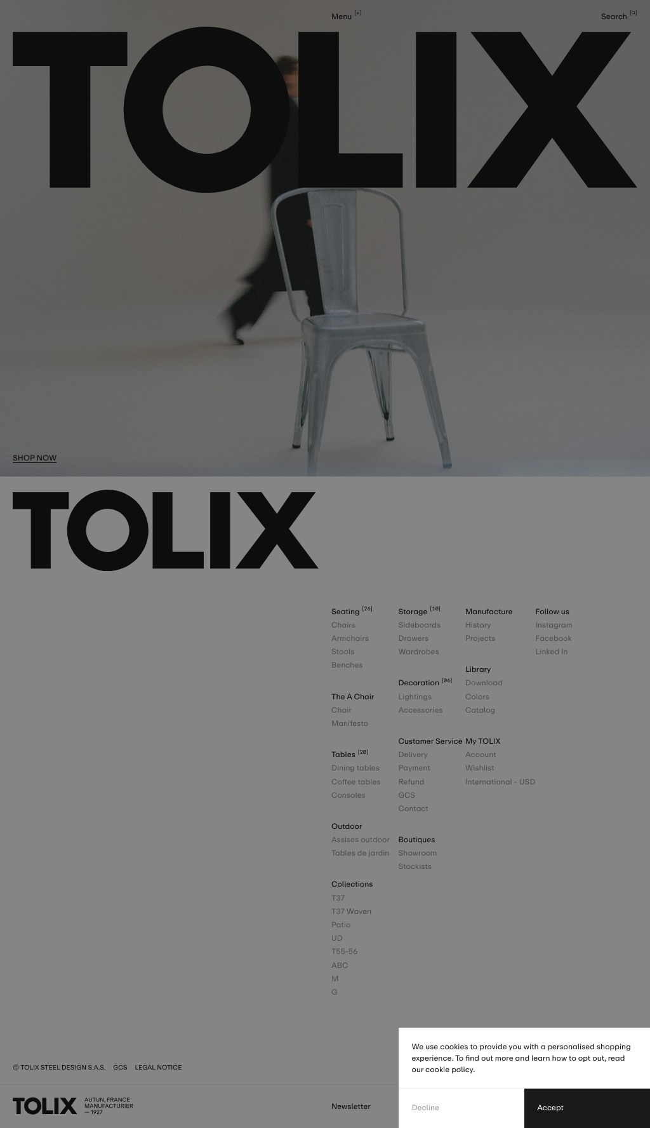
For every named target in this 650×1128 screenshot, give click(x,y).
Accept (550, 1107)
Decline (426, 1107)
